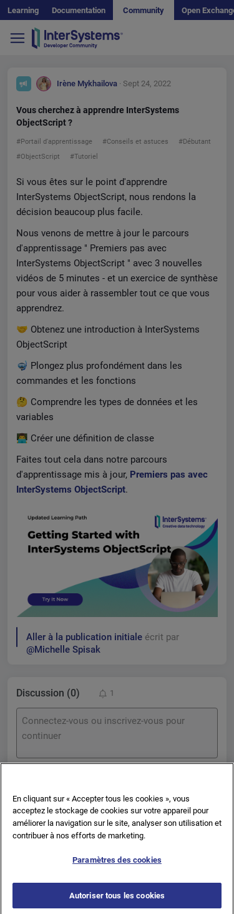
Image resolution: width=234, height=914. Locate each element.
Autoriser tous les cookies (117, 900)
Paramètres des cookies (117, 865)
